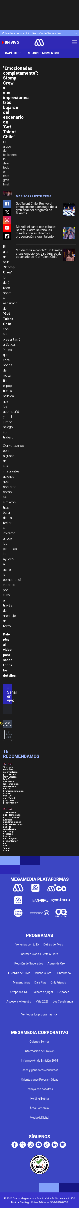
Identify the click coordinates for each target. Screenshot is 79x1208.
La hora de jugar (43, 992)
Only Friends (58, 982)
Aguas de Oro (56, 963)
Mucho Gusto (43, 973)
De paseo (63, 992)
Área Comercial (39, 1108)
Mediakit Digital (39, 1117)
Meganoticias (21, 982)
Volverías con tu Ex (27, 944)
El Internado (63, 973)
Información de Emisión (40, 1051)
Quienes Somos (39, 1041)
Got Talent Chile (9, 734)
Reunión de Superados (46, 33)
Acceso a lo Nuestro (18, 1001)
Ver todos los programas (39, 1014)
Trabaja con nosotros (39, 1089)
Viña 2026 (42, 1001)
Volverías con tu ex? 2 (15, 33)
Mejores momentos (43, 53)
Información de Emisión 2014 (39, 1060)
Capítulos (13, 53)
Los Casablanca (63, 1001)
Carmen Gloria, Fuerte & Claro (39, 954)
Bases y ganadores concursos (39, 1070)
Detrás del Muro (54, 944)
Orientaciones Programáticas (39, 1079)
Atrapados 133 (19, 992)
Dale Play (40, 982)
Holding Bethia (39, 1098)
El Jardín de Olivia (19, 973)
